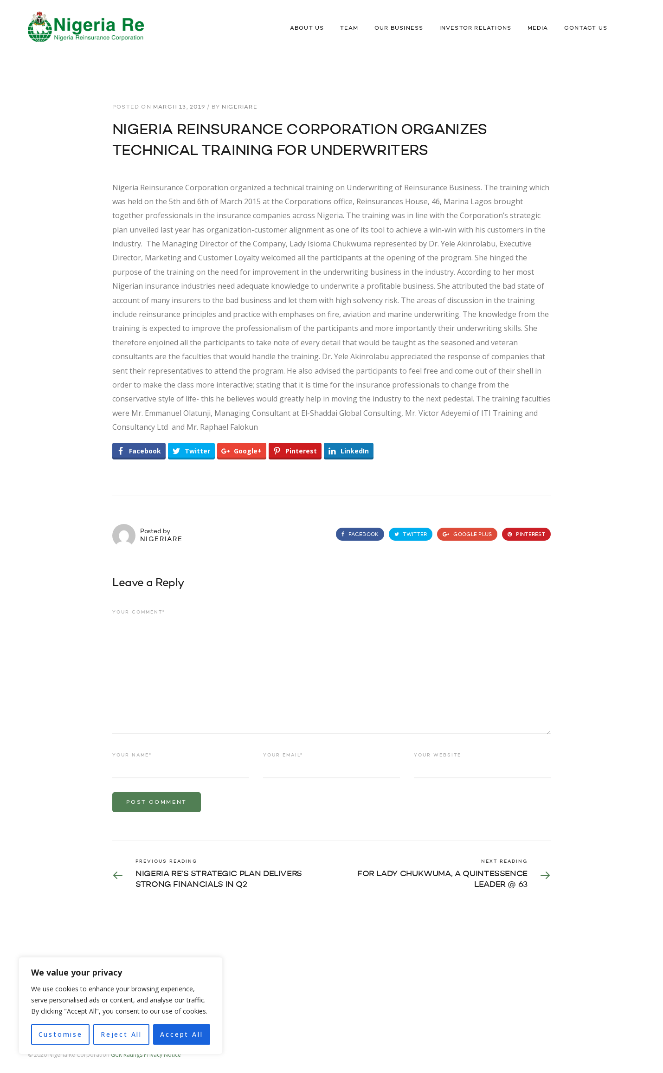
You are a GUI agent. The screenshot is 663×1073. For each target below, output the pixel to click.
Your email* (283, 755)
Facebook (360, 534)
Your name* (132, 755)
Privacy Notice (162, 1055)
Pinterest (526, 534)
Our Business (398, 28)
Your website (437, 755)
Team (349, 28)
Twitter (410, 534)
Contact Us (585, 28)
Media (538, 28)
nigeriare (239, 107)
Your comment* (138, 612)
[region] (121, 1005)
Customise (61, 1034)
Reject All (121, 1034)
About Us (307, 28)
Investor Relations (475, 28)
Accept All (181, 1034)
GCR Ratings (126, 1055)
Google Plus (467, 534)
